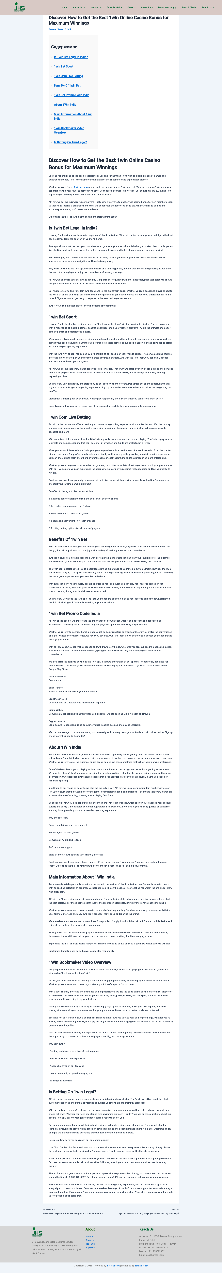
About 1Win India (67, 105)
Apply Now (91, 1247)
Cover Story (152, 7)
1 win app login (81, 187)
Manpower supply (171, 7)
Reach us (90, 1243)
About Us (89, 7)
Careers (138, 7)
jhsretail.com (113, 1265)
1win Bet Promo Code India (74, 95)
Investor (105, 7)
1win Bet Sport (65, 66)
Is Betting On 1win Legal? (73, 142)
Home (76, 7)
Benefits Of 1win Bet (69, 85)
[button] (94, 7)
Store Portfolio (122, 7)
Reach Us (209, 7)
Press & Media (191, 7)
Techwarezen (142, 1265)
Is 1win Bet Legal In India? (74, 57)
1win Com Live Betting (71, 76)
